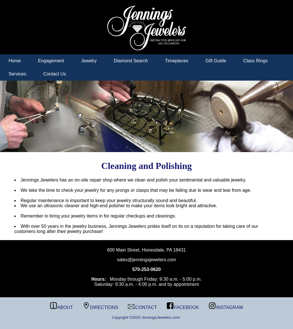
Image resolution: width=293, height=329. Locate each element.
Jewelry (88, 60)
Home (15, 60)
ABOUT (61, 307)
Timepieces (176, 60)
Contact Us (54, 73)
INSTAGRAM (226, 307)
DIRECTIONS (100, 307)
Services (17, 73)
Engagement (51, 60)
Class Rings (255, 60)
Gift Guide (215, 60)
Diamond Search (131, 60)
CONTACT (142, 307)
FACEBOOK (183, 307)
